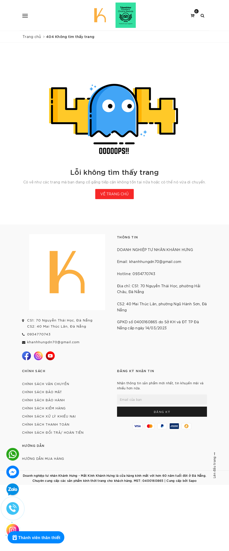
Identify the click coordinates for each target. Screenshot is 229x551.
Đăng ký (162, 411)
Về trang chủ (114, 194)
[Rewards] (36, 537)
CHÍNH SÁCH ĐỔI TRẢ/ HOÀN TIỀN (53, 432)
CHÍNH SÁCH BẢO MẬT (42, 392)
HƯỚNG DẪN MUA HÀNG (43, 458)
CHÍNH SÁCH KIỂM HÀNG (44, 408)
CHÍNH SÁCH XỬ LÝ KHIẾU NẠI (49, 416)
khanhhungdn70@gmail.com (53, 342)
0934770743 (39, 334)
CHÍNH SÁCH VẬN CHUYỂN (45, 384)
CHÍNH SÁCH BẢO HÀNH (43, 400)
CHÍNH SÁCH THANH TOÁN (45, 424)
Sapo (193, 480)
